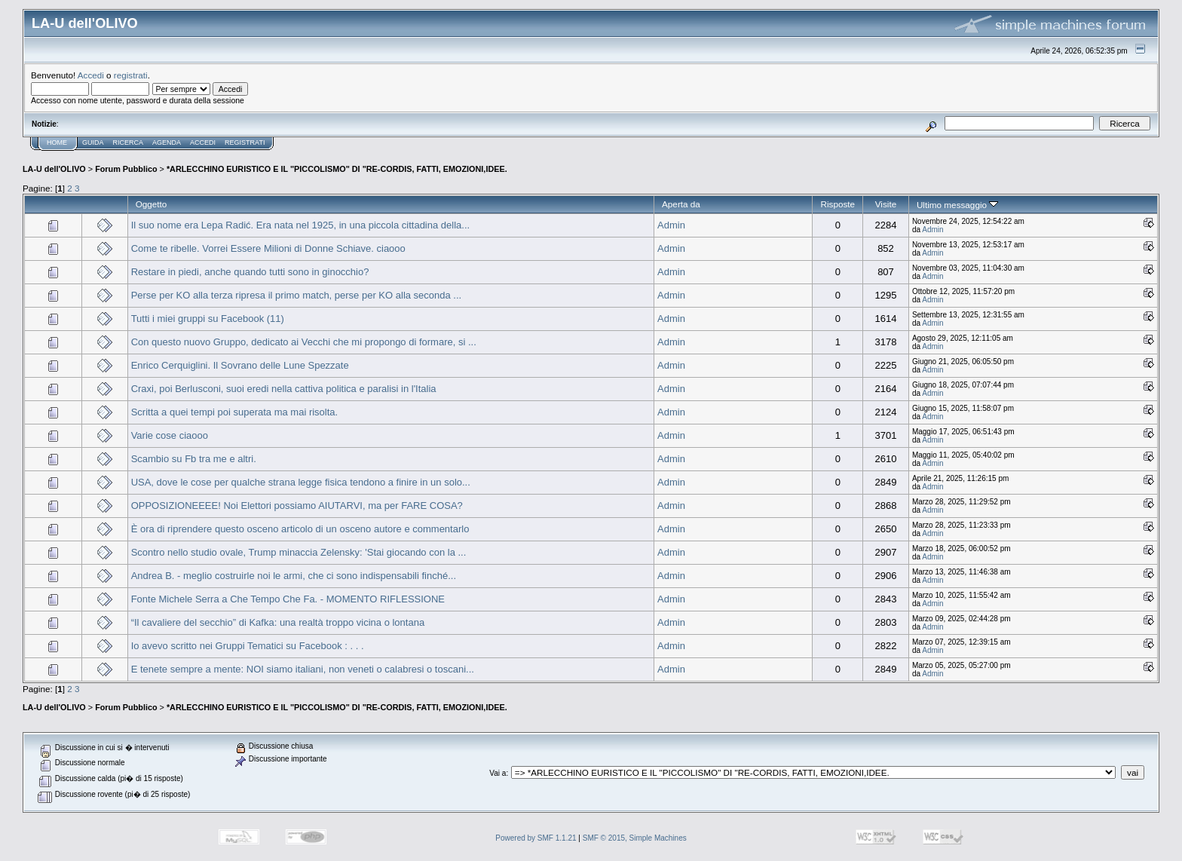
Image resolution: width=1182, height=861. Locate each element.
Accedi (91, 75)
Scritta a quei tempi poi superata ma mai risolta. (234, 412)
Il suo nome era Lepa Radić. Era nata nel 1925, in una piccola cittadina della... (300, 225)
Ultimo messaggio (957, 205)
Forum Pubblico (126, 168)
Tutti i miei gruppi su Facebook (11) (207, 318)
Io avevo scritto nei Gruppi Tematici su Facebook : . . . (247, 645)
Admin (671, 225)
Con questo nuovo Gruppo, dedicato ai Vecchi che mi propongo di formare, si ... (303, 342)
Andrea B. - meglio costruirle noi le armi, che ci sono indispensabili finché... (293, 575)
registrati (131, 75)
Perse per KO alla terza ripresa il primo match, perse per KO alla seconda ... (296, 295)
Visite (885, 204)
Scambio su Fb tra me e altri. (193, 458)
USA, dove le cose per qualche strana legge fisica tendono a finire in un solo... (300, 482)
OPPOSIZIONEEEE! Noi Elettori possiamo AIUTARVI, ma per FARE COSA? (297, 505)
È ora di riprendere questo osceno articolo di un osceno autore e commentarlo (300, 529)
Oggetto (151, 204)
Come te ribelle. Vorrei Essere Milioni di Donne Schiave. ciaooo (268, 248)
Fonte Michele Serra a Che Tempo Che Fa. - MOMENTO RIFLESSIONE (288, 599)
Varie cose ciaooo (169, 435)
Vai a (497, 773)
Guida (93, 142)
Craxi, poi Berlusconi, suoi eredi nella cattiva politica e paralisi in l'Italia (283, 388)
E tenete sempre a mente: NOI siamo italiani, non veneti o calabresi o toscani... (302, 669)
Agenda (166, 142)
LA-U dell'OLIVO (54, 168)
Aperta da (681, 204)
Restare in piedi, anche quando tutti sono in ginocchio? (250, 271)
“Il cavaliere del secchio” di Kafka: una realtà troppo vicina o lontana (278, 622)
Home (57, 142)
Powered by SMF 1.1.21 (535, 838)
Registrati (245, 142)
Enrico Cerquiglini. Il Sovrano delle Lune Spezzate (240, 365)
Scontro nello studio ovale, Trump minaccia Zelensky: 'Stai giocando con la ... (299, 552)
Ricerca (128, 142)
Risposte (837, 204)
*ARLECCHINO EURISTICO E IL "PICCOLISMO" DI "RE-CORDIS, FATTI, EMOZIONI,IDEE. (337, 168)
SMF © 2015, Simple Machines (635, 838)
